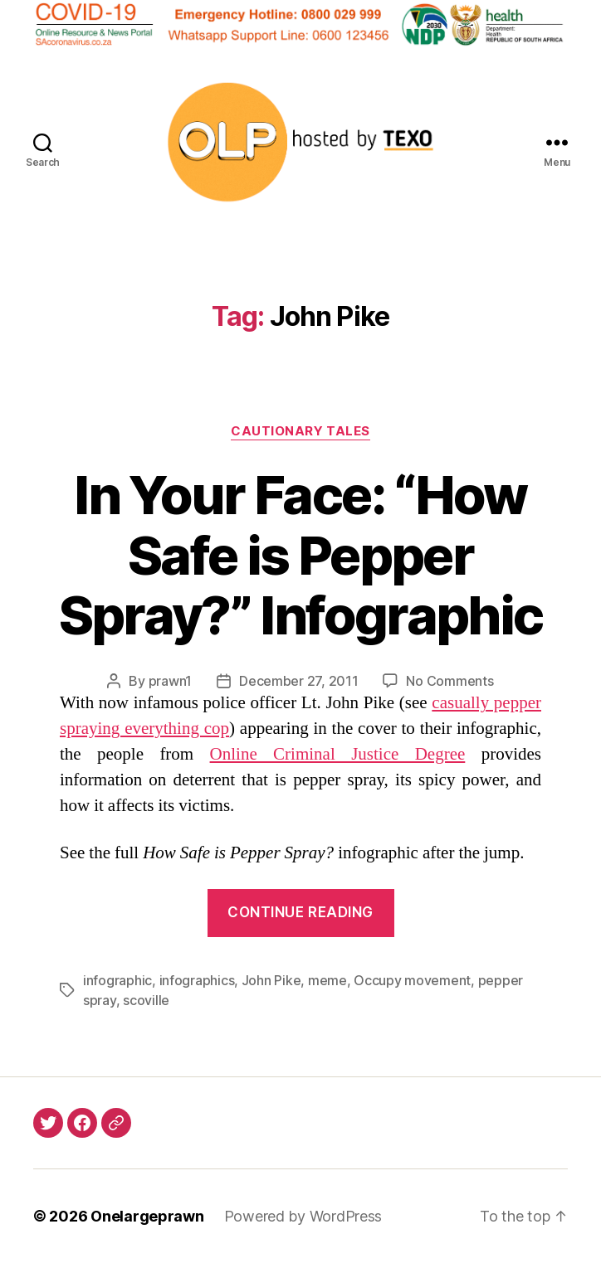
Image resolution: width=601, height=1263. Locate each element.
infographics (197, 980)
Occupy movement (412, 980)
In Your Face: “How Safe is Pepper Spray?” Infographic (300, 555)
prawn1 (170, 681)
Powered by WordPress (303, 1216)
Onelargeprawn (147, 1216)
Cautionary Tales (300, 431)
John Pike (271, 980)
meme (327, 980)
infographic (117, 980)
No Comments (449, 681)
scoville (146, 1000)
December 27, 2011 (298, 681)
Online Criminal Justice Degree (338, 754)
